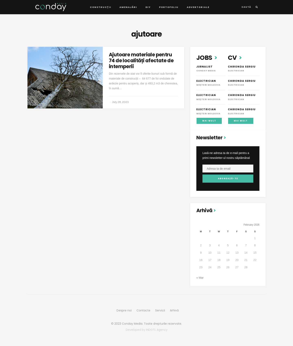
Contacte (143, 310)
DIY (148, 7)
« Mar (200, 277)
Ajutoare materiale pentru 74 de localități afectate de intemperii (141, 60)
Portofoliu (168, 7)
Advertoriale (198, 7)
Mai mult (209, 120)
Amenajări (128, 7)
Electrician (206, 81)
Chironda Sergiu (242, 66)
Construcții (100, 7)
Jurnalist (204, 66)
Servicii (160, 310)
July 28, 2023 (120, 102)
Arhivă (174, 310)
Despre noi (124, 310)
